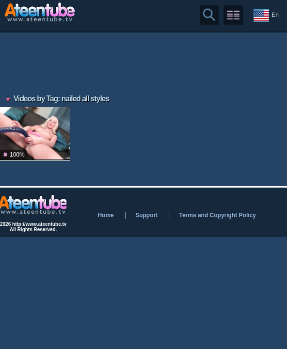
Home (105, 215)
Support (146, 215)
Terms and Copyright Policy (217, 215)
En (266, 15)
